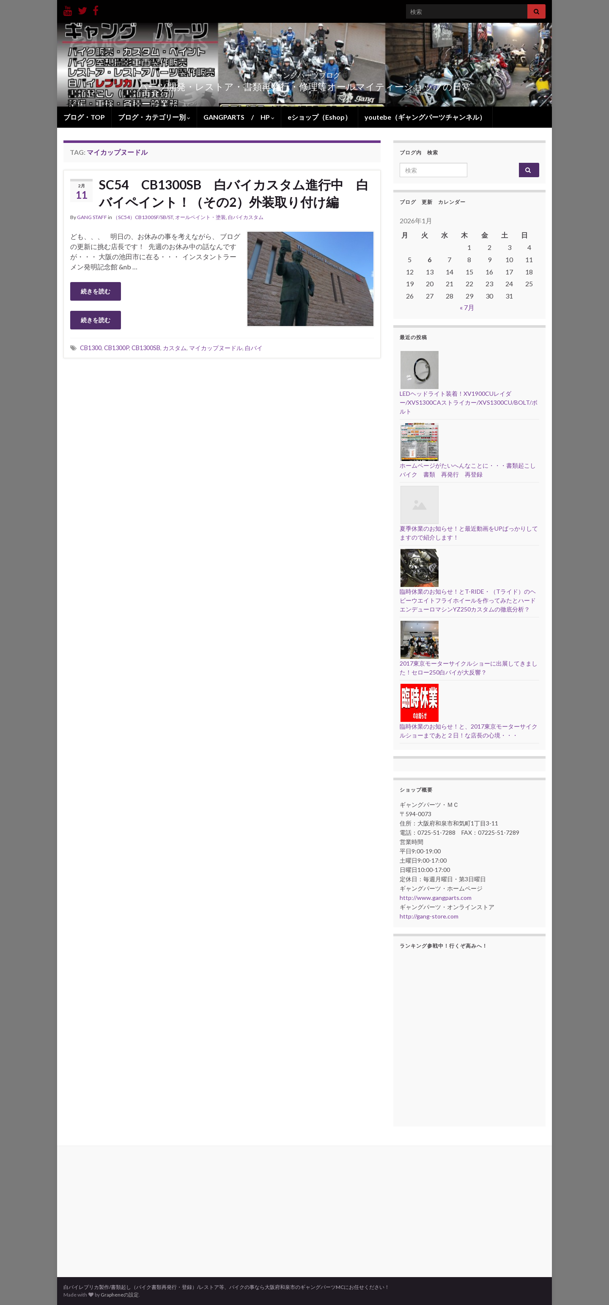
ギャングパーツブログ (304, 72)
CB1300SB (146, 347)
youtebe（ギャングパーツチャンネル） (425, 117)
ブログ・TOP (84, 117)
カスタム (175, 347)
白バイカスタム (245, 217)
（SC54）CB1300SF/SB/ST (143, 217)
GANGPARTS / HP (238, 117)
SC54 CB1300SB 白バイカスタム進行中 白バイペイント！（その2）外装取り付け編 (234, 193)
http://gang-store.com (429, 916)
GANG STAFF (92, 217)
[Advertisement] (222, 428)
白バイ (254, 347)
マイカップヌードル (215, 347)
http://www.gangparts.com (436, 897)
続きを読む (95, 291)
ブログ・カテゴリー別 (154, 117)
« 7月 (467, 307)
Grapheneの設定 (120, 1294)
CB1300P (116, 347)
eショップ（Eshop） (319, 117)
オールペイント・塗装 (200, 217)
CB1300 (91, 347)
